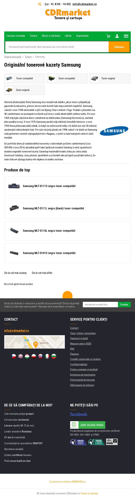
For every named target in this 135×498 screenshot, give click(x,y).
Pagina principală (12, 56)
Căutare (119, 47)
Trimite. (124, 304)
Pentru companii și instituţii (84, 369)
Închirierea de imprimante (82, 374)
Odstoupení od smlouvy (82, 385)
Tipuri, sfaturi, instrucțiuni (83, 333)
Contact (74, 328)
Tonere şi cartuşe (89, 493)
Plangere (74, 354)
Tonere (28, 56)
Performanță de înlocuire (82, 379)
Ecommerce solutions (61, 481)
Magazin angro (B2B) (80, 343)
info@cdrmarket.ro (85, 4)
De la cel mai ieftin (42, 273)
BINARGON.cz (79, 481)
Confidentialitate (78, 364)
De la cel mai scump (15, 273)
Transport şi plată (79, 338)
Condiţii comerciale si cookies (85, 359)
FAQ (72, 348)
